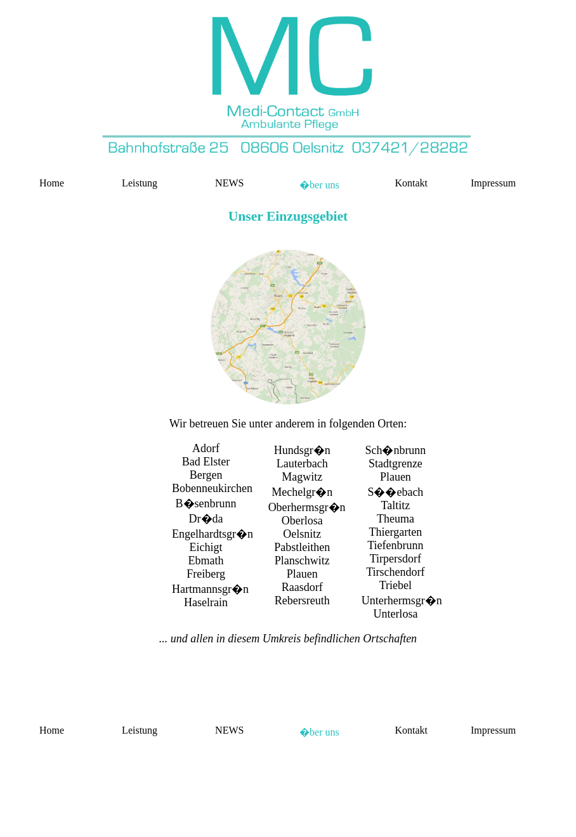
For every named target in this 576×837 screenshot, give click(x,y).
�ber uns (319, 184)
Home (51, 183)
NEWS (229, 183)
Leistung (139, 183)
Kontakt (411, 183)
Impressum (493, 183)
